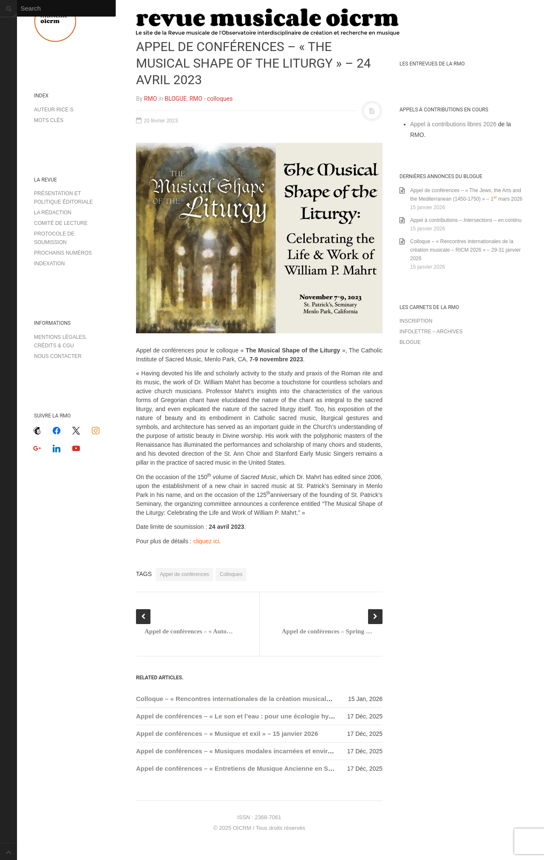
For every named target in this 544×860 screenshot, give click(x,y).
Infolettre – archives (431, 332)
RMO (150, 98)
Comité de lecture (61, 223)
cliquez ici (206, 541)
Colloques (231, 574)
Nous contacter (58, 356)
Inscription (416, 321)
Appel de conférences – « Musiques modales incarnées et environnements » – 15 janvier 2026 (277, 751)
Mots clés (48, 120)
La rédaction (52, 213)
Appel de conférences (184, 574)
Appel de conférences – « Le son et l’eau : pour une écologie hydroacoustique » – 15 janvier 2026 (283, 716)
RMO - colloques (211, 98)
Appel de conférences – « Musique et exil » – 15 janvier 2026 (227, 733)
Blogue (410, 342)
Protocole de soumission (54, 238)
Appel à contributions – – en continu (465, 220)
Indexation (49, 264)
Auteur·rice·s (54, 110)
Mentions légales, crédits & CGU (60, 341)
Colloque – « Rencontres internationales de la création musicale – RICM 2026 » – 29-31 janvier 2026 (286, 698)
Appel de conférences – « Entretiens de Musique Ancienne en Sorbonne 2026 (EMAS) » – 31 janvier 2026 (294, 768)
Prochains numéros (63, 253)
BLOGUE (175, 98)
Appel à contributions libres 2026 (453, 124)
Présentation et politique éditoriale (63, 197)
